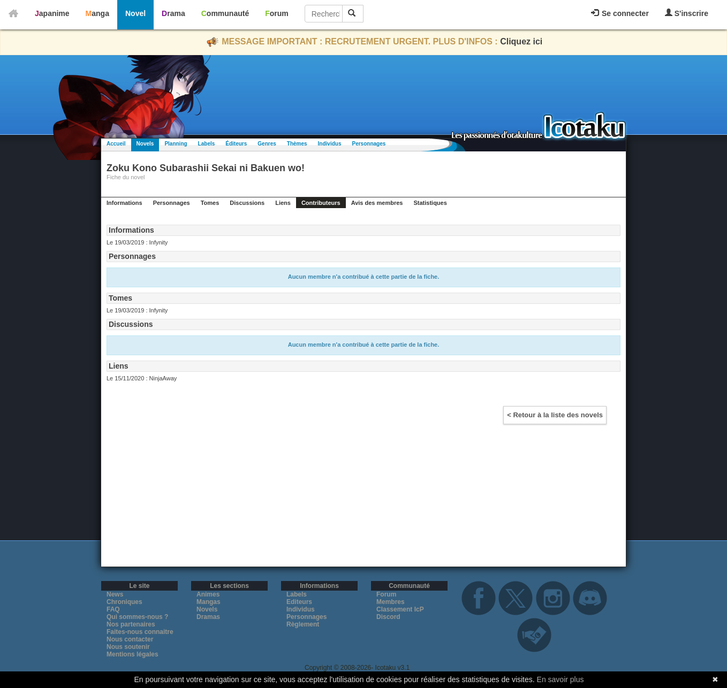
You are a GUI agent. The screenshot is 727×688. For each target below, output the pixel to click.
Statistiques (429, 203)
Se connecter (620, 13)
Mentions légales (132, 654)
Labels (206, 144)
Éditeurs (236, 144)
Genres (267, 144)
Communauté (225, 13)
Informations (124, 203)
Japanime (52, 13)
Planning (175, 144)
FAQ (113, 609)
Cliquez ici (521, 41)
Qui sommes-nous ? (137, 617)
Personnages (368, 144)
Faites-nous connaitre (140, 632)
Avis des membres (377, 203)
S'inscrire (686, 13)
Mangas (208, 602)
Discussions (247, 203)
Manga (97, 13)
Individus (330, 144)
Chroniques (124, 602)
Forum (277, 13)
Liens (283, 203)
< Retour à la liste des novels (555, 415)
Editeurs (299, 602)
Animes (207, 594)
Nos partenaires (131, 624)
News (115, 594)
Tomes (210, 203)
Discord (388, 617)
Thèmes (297, 144)
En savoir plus (560, 679)
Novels (145, 144)
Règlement (302, 624)
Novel (135, 13)
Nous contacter (130, 639)
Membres (390, 602)
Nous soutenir (128, 647)
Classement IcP (400, 609)
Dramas (208, 617)
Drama (173, 13)
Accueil (116, 144)
